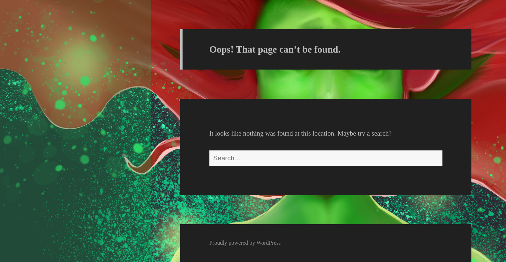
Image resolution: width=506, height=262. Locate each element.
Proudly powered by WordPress (245, 243)
